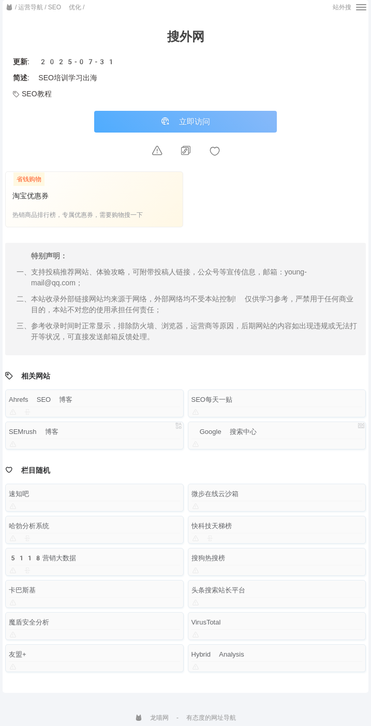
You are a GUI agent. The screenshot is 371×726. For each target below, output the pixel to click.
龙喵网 (152, 717)
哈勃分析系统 (29, 530)
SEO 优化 (64, 7)
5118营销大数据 (42, 562)
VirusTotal (206, 626)
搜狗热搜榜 (208, 562)
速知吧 (19, 498)
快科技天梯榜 (211, 530)
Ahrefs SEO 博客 (40, 404)
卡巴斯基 (22, 594)
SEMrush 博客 (33, 436)
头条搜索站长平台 (218, 594)
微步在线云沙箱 (215, 498)
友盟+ (17, 658)
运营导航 (30, 7)
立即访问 (186, 124)
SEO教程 (32, 94)
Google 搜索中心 (224, 436)
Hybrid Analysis (217, 658)
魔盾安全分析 (29, 626)
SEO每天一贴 (211, 404)
